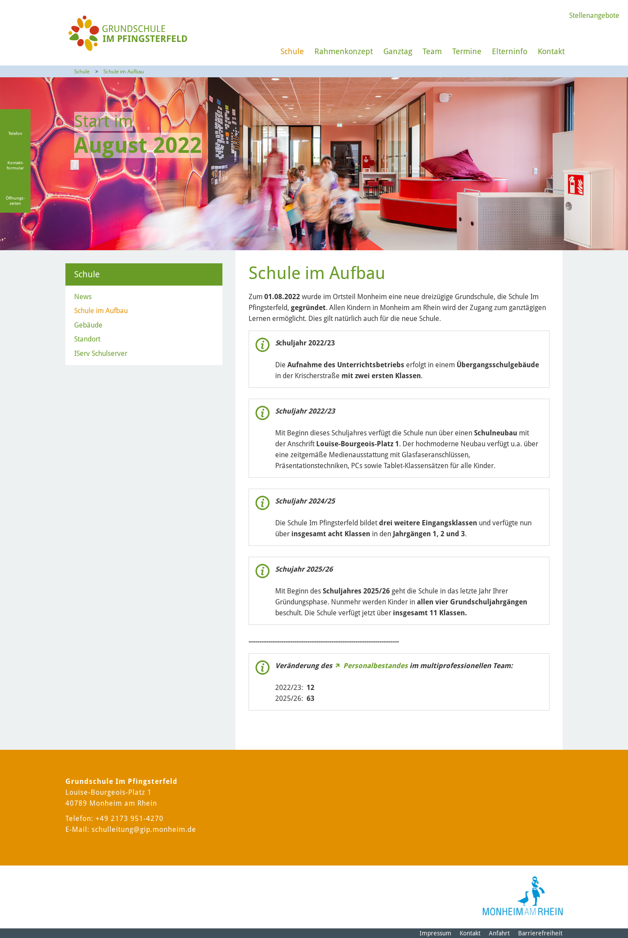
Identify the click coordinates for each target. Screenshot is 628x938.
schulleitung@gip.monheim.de (144, 829)
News (83, 297)
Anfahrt (499, 933)
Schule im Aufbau (123, 72)
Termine (466, 51)
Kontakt (551, 51)
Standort (87, 339)
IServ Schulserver (100, 353)
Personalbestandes (375, 666)
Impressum (435, 933)
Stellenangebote (594, 15)
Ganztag (397, 51)
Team (432, 51)
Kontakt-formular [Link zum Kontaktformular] (15, 165)
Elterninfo (509, 51)
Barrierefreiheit (540, 933)
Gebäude (88, 325)
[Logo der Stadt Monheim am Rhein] (523, 895)
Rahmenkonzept (343, 51)
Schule (292, 51)
